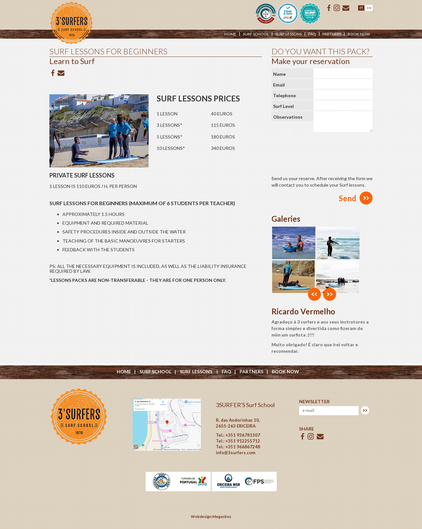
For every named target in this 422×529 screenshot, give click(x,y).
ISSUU (337, 8)
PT (361, 8)
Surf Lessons (196, 371)
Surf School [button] (256, 34)
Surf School (155, 371)
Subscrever (365, 410)
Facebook (329, 8)
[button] (314, 294)
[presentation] (320, 152)
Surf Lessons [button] (288, 34)
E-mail (346, 8)
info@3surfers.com (235, 452)
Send (347, 198)
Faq (312, 34)
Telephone (284, 95)
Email (279, 84)
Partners (332, 34)
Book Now (359, 34)
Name (279, 74)
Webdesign (201, 516)
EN (369, 8)
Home (230, 34)
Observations (288, 117)
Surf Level (283, 106)
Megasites (221, 516)
